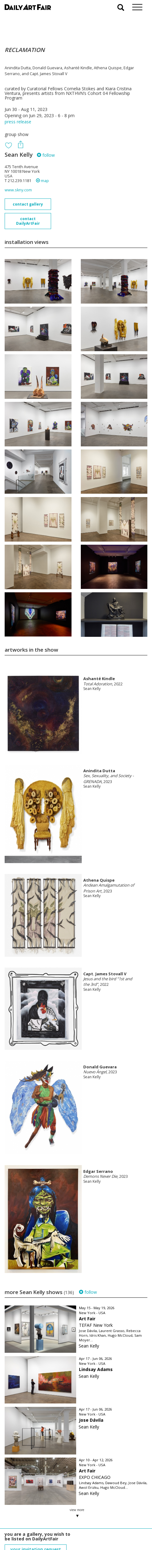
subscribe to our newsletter (36, 1529)
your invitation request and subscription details (35, 1515)
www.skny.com (18, 190)
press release (18, 122)
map (42, 180)
